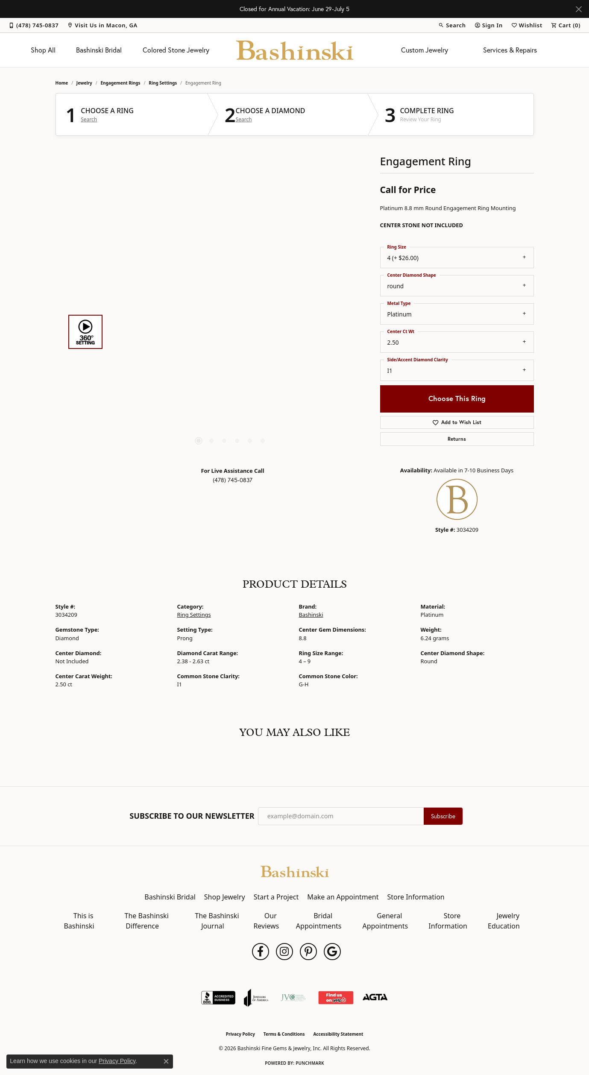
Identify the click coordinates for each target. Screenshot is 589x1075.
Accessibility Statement (338, 1034)
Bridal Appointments (319, 921)
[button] (452, 25)
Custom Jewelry (424, 50)
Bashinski (311, 614)
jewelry (84, 83)
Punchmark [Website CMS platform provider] (310, 1063)
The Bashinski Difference (147, 921)
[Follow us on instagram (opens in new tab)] (284, 951)
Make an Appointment (342, 897)
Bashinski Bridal (99, 50)
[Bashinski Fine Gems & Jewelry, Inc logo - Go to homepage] (294, 50)
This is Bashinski (79, 921)
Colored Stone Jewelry (176, 50)
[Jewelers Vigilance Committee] (293, 997)
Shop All (43, 50)
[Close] (578, 9)
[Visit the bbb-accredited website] (218, 997)
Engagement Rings (120, 83)
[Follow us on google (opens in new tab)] (332, 951)
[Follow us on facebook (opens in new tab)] (260, 951)
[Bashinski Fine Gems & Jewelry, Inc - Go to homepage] (295, 871)
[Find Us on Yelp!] (335, 997)
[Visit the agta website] (375, 997)
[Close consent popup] (166, 1061)
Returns (457, 439)
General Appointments (385, 921)
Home (62, 83)
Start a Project (276, 897)
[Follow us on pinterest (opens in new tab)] (308, 951)
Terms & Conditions (284, 1034)
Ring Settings (163, 83)
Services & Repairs (510, 50)
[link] (34, 25)
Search (89, 120)
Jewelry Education (504, 921)
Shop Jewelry (224, 897)
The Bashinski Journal (217, 921)
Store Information (415, 897)
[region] (231, 332)
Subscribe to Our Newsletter (191, 816)
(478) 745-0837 (232, 480)
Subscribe (443, 816)
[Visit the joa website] (256, 997)
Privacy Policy (240, 1034)
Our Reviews (266, 921)
